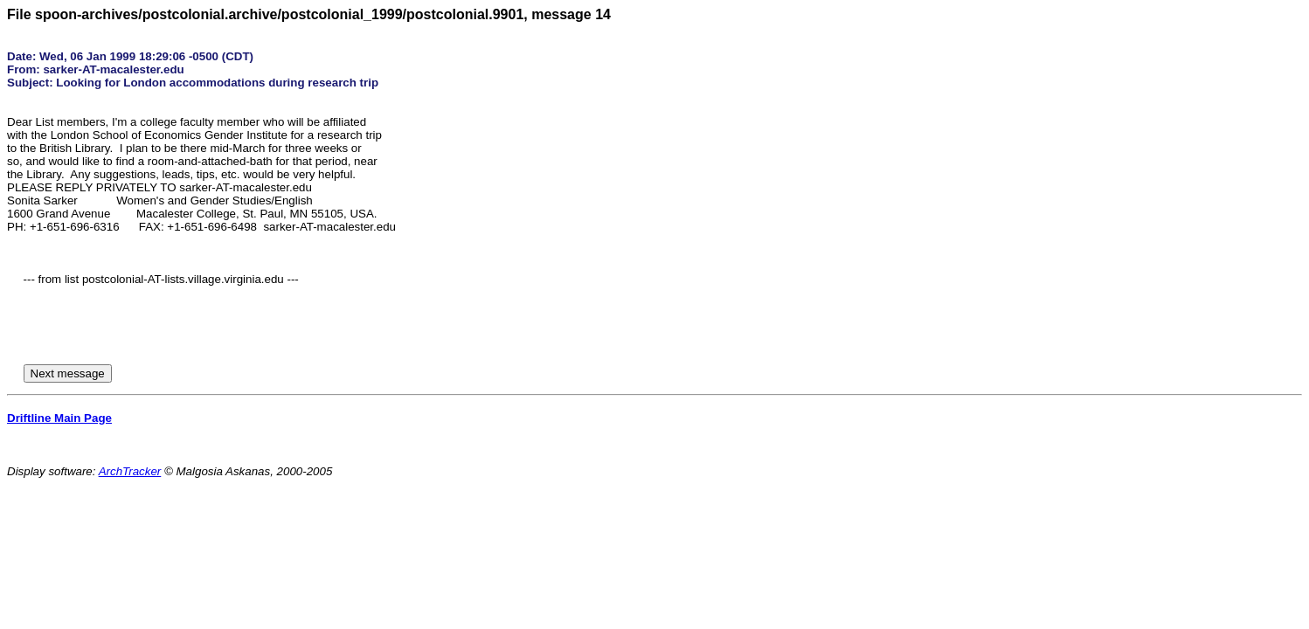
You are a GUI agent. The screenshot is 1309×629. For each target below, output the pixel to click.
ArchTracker (130, 471)
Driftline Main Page (59, 418)
